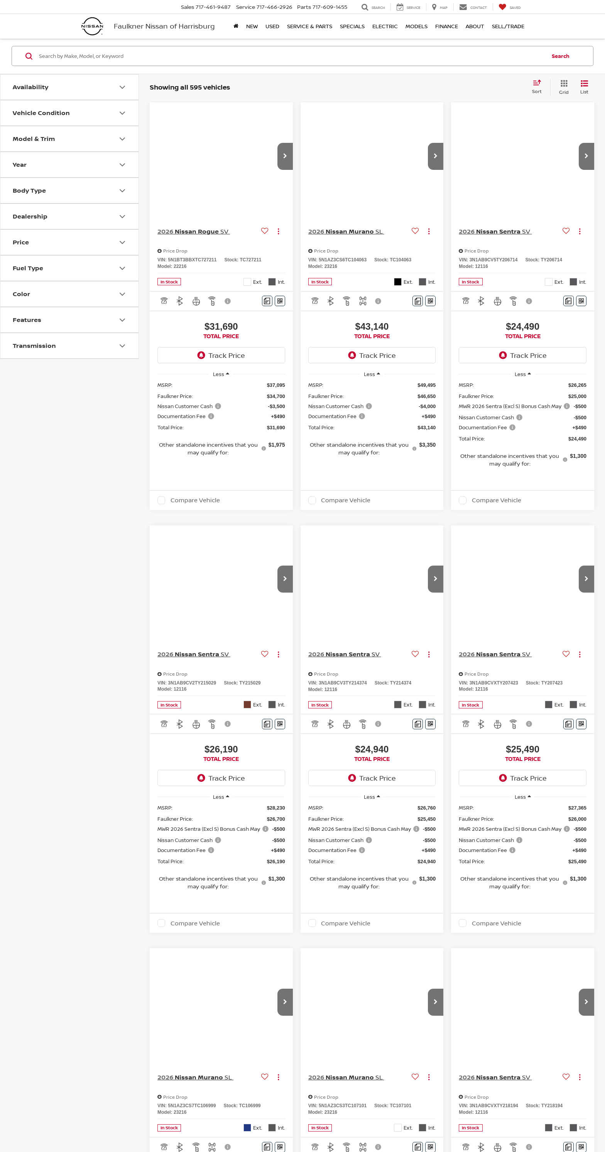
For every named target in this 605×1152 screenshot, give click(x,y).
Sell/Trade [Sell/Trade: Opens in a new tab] (508, 26)
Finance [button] (446, 26)
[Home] (236, 26)
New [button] (252, 26)
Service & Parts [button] (309, 26)
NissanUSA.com (407, 1125)
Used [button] (272, 26)
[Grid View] (562, 87)
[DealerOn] (102, 1125)
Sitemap (378, 1125)
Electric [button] (385, 26)
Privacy (358, 1125)
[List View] (584, 87)
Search (561, 56)
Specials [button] (352, 26)
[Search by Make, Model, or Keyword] (291, 56)
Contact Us (334, 1125)
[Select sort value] (539, 87)
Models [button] (417, 26)
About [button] (475, 26)
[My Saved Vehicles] (509, 7)
